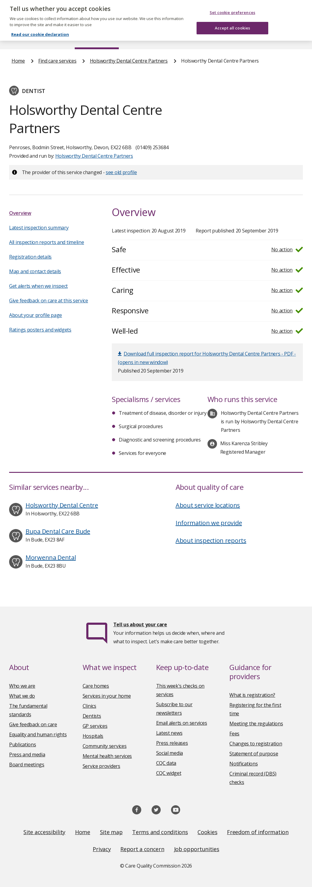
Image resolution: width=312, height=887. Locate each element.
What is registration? (252, 695)
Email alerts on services (181, 723)
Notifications (243, 763)
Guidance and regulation (232, 37)
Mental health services (107, 756)
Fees (234, 733)
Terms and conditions (160, 832)
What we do (22, 696)
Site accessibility (44, 832)
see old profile (121, 172)
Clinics (89, 706)
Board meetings (26, 764)
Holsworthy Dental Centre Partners (129, 60)
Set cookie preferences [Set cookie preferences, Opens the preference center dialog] (232, 7)
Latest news (169, 733)
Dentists (92, 716)
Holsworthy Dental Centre (62, 505)
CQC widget (168, 773)
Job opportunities (196, 849)
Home (18, 37)
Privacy (102, 849)
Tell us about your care (140, 624)
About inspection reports (211, 540)
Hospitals (93, 736)
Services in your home (107, 696)
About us (50, 37)
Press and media (27, 754)
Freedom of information (257, 832)
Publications (175, 37)
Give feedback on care (33, 724)
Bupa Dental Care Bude (58, 531)
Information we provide (209, 523)
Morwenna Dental (51, 557)
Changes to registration (255, 743)
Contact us (288, 37)
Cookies (207, 832)
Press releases (172, 743)
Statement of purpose (253, 753)
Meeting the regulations (256, 723)
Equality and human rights (38, 734)
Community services (105, 746)
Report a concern (142, 849)
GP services (95, 726)
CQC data (166, 763)
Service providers (101, 766)
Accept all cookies (232, 22)
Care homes (96, 685)
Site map (111, 832)
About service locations (208, 505)
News (138, 37)
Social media (169, 753)
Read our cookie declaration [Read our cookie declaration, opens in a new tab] (40, 29)
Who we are (22, 685)
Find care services (97, 37)
